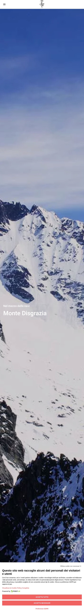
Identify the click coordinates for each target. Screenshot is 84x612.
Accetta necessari (42, 603)
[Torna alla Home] (42, 4)
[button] (4, 4)
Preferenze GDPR (42, 609)
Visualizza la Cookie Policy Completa (15, 588)
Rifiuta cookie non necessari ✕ (70, 566)
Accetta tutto (42, 597)
